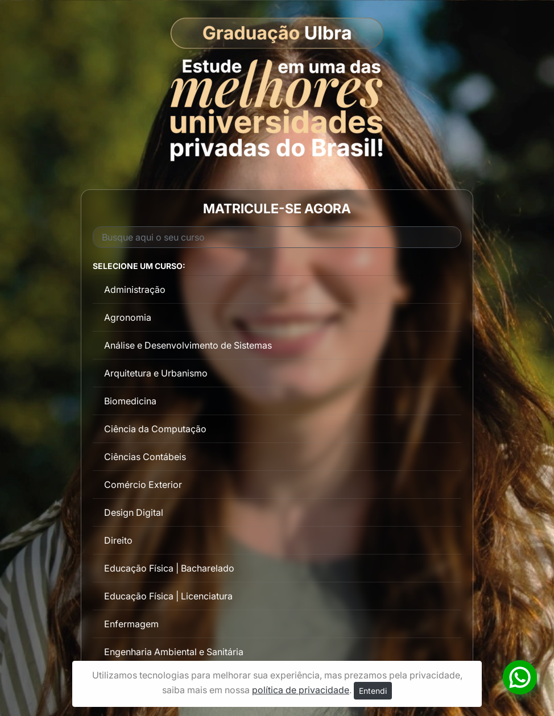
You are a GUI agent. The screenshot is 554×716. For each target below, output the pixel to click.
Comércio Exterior (143, 484)
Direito (118, 540)
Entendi (373, 691)
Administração (135, 289)
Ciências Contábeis (145, 456)
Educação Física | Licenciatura (168, 596)
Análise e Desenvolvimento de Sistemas (188, 345)
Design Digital (133, 512)
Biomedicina (130, 401)
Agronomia (127, 317)
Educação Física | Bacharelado (169, 568)
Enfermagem (131, 624)
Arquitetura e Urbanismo (156, 373)
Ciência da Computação (155, 428)
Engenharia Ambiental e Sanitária (173, 651)
